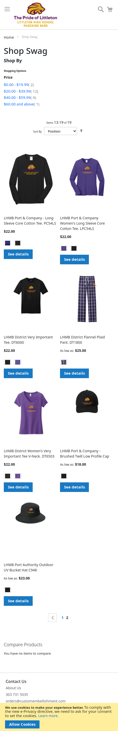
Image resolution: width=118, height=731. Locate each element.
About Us (13, 687)
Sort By (37, 131)
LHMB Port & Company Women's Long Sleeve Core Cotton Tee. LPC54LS (82, 223)
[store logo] (35, 15)
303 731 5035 (17, 694)
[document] (59, 716)
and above (22, 104)
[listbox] (31, 244)
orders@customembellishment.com (36, 701)
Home (9, 37)
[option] (7, 243)
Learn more (47, 715)
